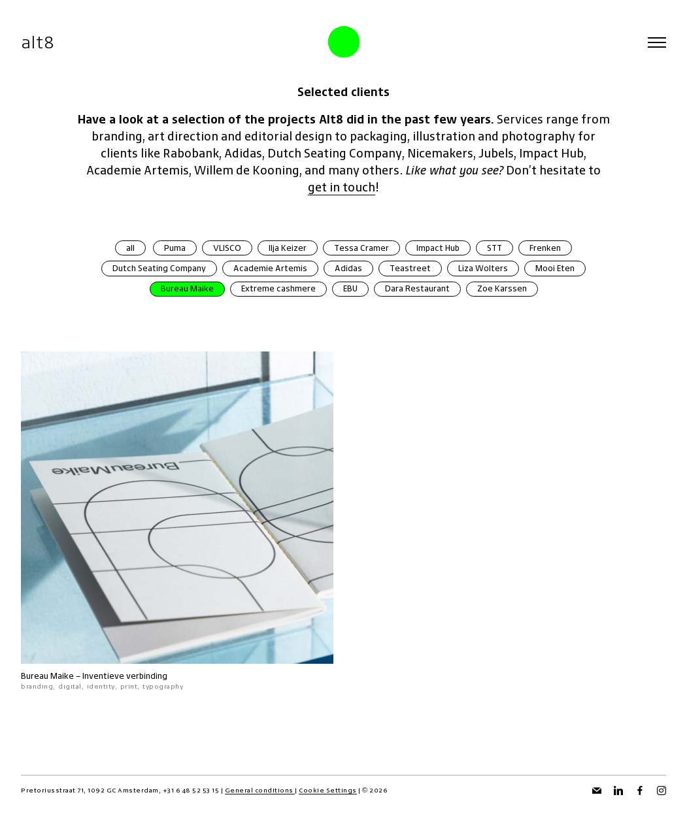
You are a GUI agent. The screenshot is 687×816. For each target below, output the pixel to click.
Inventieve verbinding (124, 675)
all (130, 247)
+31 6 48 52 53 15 (191, 790)
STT (494, 247)
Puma (175, 247)
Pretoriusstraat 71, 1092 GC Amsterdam (90, 790)
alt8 (37, 42)
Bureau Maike (187, 288)
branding (37, 686)
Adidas (348, 268)
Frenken (545, 247)
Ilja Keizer (288, 247)
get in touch (341, 187)
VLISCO (227, 247)
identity (101, 686)
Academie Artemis (270, 268)
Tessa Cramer (361, 247)
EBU (350, 288)
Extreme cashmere (278, 288)
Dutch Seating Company (159, 268)
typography (162, 686)
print (129, 686)
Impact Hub (438, 247)
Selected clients (343, 92)
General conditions (260, 790)
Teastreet (410, 268)
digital (70, 686)
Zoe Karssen (502, 288)
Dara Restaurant (417, 288)
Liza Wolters (483, 268)
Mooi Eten (555, 268)
